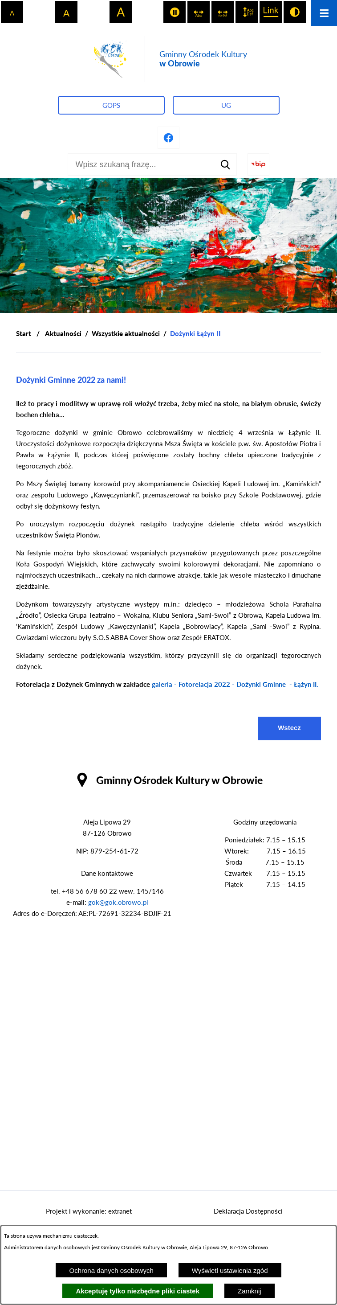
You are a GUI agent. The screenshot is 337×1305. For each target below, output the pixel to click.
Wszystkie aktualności (126, 333)
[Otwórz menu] (324, 13)
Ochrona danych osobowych (111, 1270)
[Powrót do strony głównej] (23, 333)
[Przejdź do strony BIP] (259, 164)
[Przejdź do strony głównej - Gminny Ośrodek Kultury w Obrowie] (168, 59)
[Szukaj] (225, 164)
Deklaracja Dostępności (248, 1211)
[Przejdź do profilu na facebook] (169, 138)
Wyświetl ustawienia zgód (230, 1270)
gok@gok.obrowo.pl (118, 902)
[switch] (174, 12)
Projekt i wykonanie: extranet (89, 1211)
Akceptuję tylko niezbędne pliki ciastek (137, 1291)
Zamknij (249, 1291)
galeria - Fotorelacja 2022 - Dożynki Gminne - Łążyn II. (235, 684)
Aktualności (63, 333)
